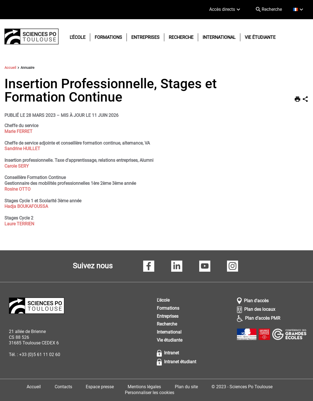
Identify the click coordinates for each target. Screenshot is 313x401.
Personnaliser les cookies (149, 392)
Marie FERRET (18, 131)
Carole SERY (16, 166)
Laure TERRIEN (19, 223)
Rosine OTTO (17, 189)
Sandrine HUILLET (22, 148)
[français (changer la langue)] (299, 9)
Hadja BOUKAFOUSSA (26, 206)
